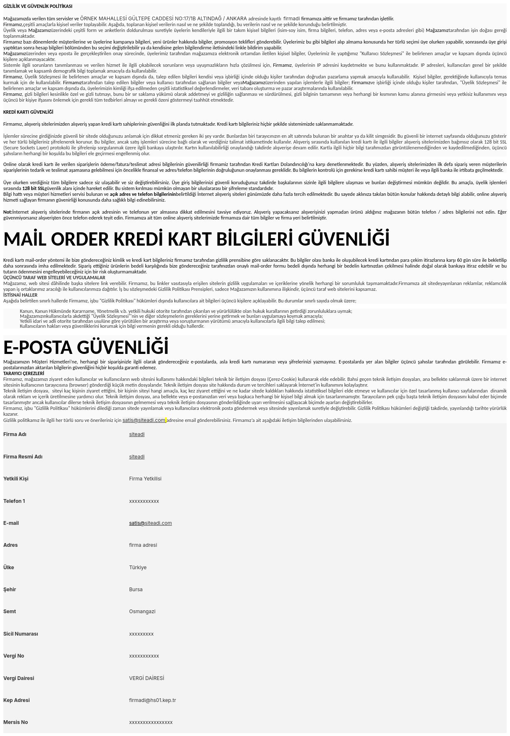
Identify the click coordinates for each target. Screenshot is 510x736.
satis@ (137, 523)
